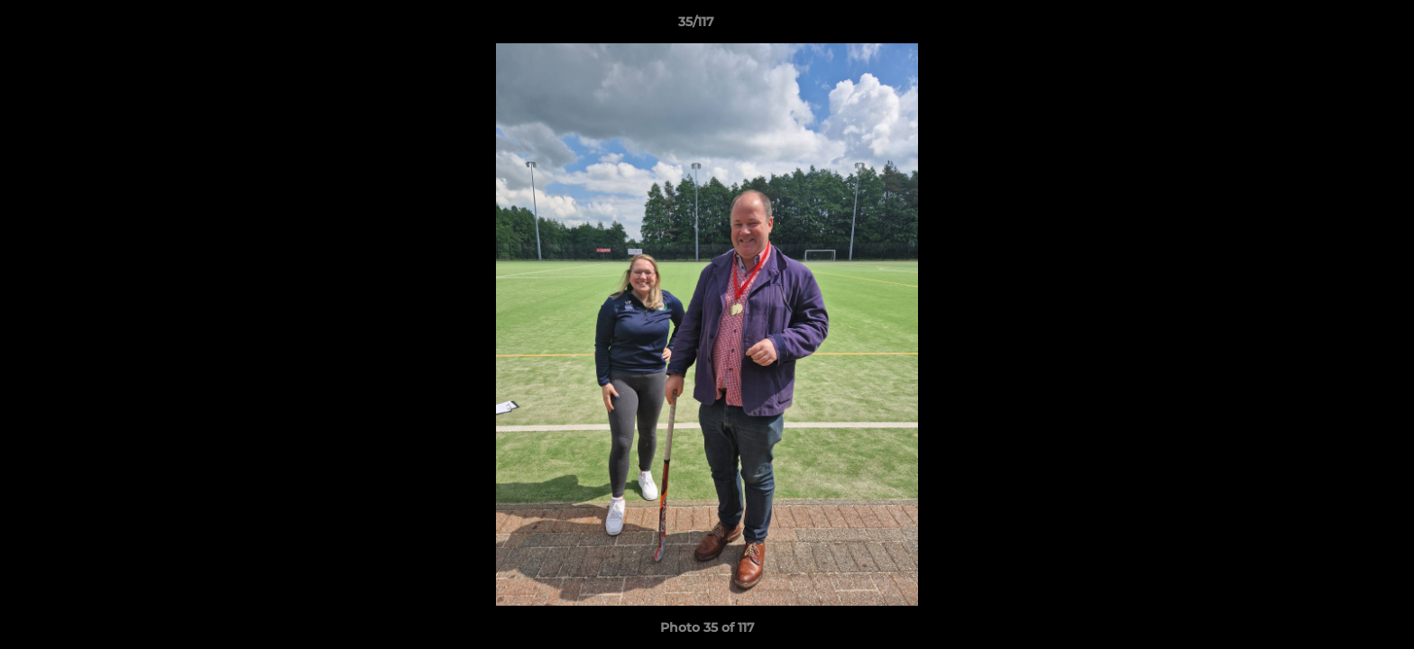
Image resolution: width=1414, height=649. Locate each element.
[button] (1338, 26)
